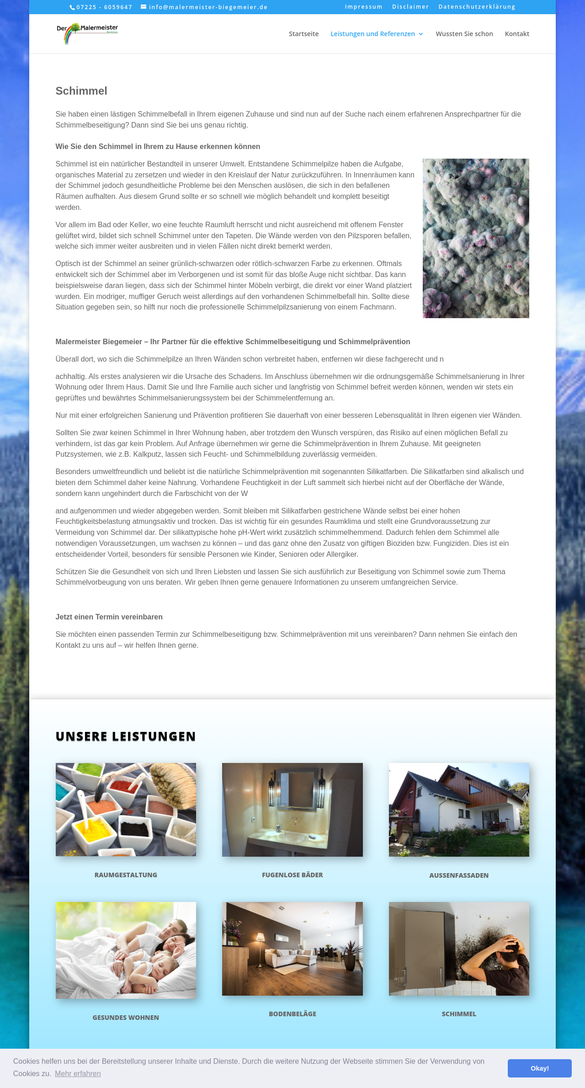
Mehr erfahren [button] (78, 1073)
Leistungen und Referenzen (372, 34)
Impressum (364, 7)
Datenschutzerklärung (477, 7)
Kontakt (517, 34)
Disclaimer (410, 7)
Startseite (304, 34)
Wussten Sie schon (464, 34)
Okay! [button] (540, 1068)
